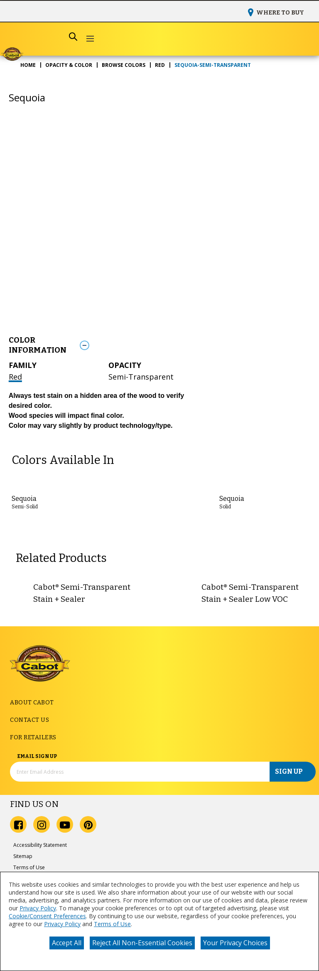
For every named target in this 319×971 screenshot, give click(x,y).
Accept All (66, 942)
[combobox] (45, 36)
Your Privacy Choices (235, 942)
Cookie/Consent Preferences (47, 916)
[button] (90, 39)
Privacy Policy (38, 908)
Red (15, 377)
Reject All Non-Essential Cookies (142, 942)
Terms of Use (112, 924)
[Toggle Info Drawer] (193, 345)
